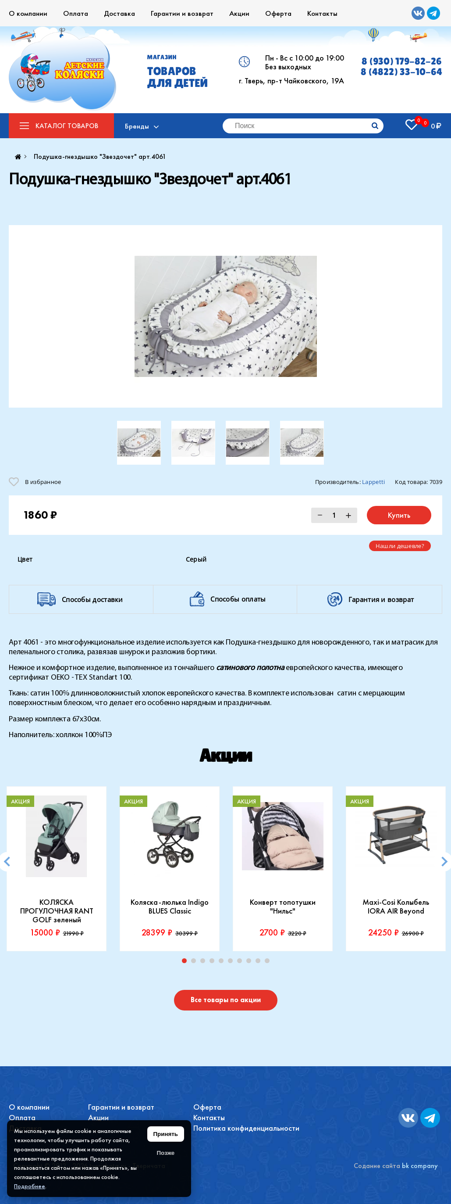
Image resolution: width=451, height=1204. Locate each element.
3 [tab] (204, 962)
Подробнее (29, 1186)
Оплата (75, 13)
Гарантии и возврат (182, 13)
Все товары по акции (226, 999)
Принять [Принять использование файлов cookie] (165, 1134)
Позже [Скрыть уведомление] (165, 1153)
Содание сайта (377, 1165)
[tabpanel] (57, 868)
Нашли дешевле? (400, 546)
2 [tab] (195, 962)
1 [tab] (186, 962)
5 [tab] (223, 962)
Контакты (322, 13)
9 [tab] (260, 962)
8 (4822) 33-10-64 (401, 72)
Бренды (137, 126)
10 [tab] (269, 962)
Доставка (119, 13)
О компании (28, 13)
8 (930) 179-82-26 (402, 61)
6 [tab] (232, 962)
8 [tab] (250, 962)
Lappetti (373, 482)
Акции (239, 13)
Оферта (278, 13)
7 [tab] (241, 962)
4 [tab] (214, 962)
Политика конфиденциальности (246, 1128)
